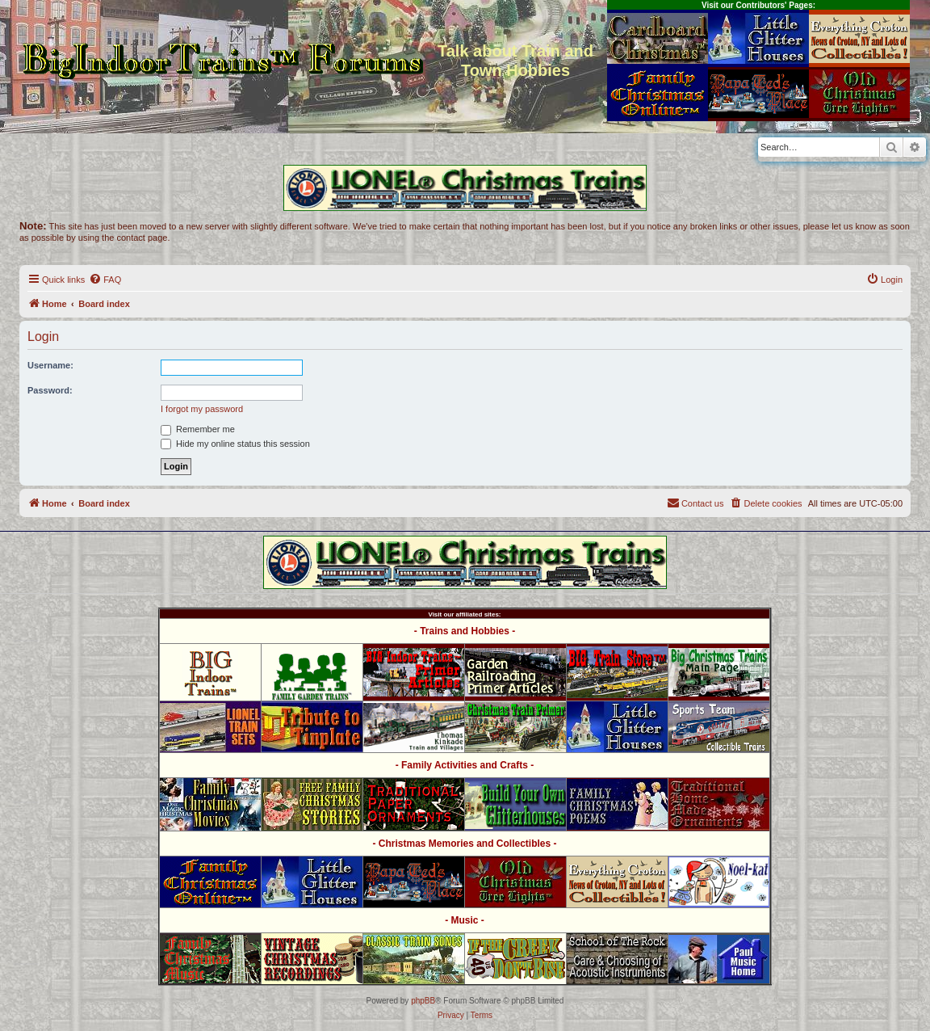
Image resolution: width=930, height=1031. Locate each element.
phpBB (423, 1000)
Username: (50, 365)
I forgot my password (202, 409)
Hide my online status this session (235, 443)
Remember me (198, 429)
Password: (50, 390)
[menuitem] (105, 279)
